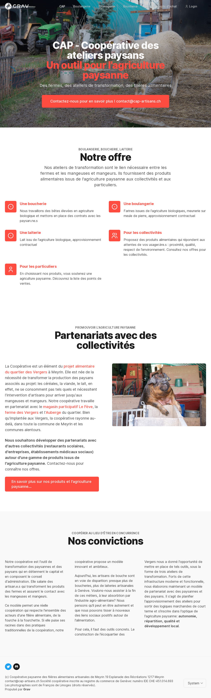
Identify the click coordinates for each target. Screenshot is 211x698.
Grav (26, 689)
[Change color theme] (195, 683)
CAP (62, 6)
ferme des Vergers (22, 412)
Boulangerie (81, 6)
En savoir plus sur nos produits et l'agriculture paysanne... (51, 484)
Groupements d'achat (161, 6)
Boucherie (130, 6)
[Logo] (17, 6)
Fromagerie (107, 6)
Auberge (53, 412)
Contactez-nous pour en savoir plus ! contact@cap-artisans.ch (105, 101)
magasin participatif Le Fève (68, 406)
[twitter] (8, 666)
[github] (16, 666)
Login (191, 6)
